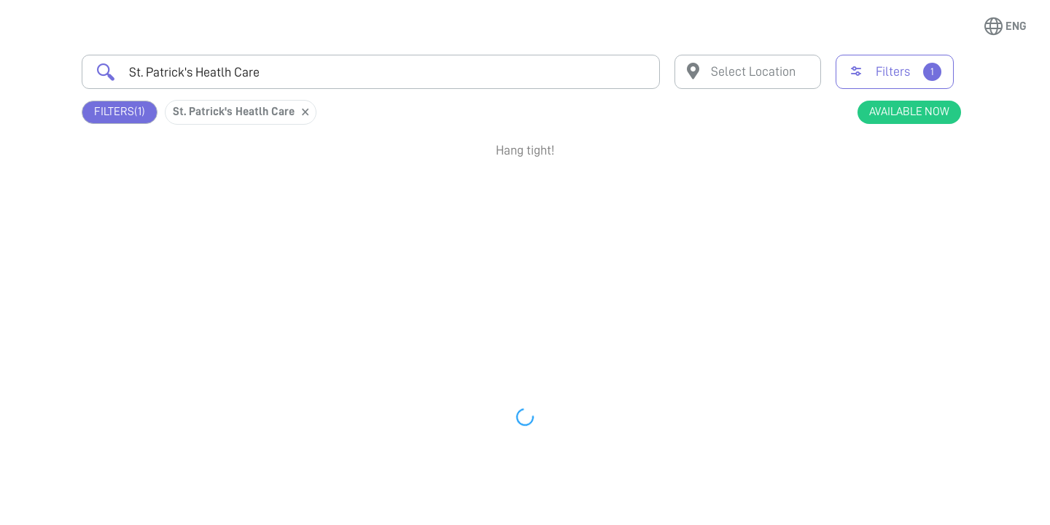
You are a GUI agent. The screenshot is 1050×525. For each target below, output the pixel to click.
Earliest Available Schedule (546, 192)
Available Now (909, 111)
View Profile (882, 252)
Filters (119, 112)
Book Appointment (883, 199)
